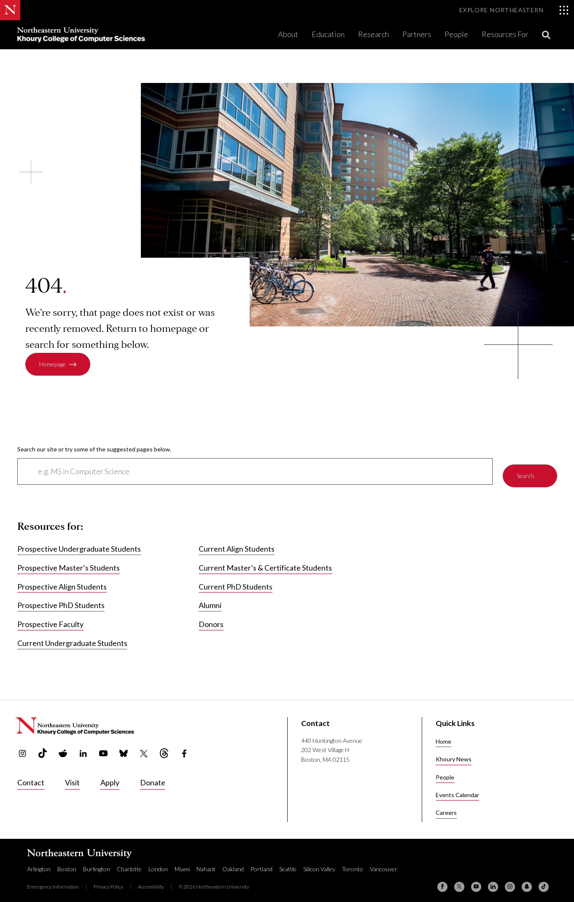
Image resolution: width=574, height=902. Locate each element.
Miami (182, 863)
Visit (72, 777)
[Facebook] (442, 882)
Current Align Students (237, 544)
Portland (261, 863)
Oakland (233, 863)
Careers (446, 807)
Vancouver (383, 863)
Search (525, 468)
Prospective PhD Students (61, 600)
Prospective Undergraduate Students (79, 544)
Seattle (287, 863)
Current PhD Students (235, 581)
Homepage (52, 364)
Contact (30, 777)
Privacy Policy (108, 881)
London (158, 863)
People (456, 34)
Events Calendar (457, 789)
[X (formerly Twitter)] (459, 882)
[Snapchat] (527, 882)
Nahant (206, 863)
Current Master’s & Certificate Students (265, 563)
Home (443, 736)
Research (373, 34)
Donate (152, 777)
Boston (66, 863)
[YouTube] (476, 882)
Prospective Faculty (50, 619)
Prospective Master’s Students (68, 563)
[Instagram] (510, 882)
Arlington (39, 863)
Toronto (352, 863)
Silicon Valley (319, 863)
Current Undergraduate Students (72, 638)
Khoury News (454, 754)
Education (328, 34)
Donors (211, 619)
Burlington (96, 863)
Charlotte (129, 863)
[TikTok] (544, 882)
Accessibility (151, 881)
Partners (416, 34)
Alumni (210, 600)
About (288, 34)
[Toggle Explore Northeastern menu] (514, 10)
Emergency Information (53, 881)
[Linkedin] (493, 882)
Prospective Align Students (62, 581)
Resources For (505, 34)
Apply (109, 777)
